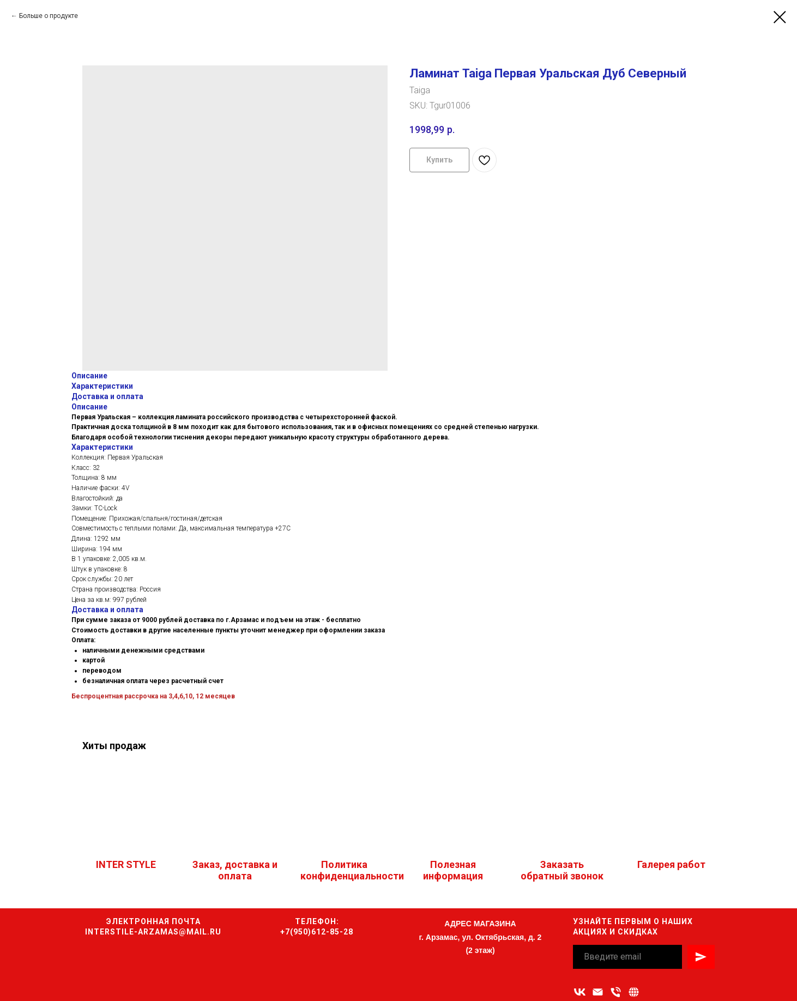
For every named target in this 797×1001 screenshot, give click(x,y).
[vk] (580, 992)
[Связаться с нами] (634, 992)
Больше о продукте (48, 16)
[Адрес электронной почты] (598, 992)
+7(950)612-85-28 (316, 931)
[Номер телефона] (616, 992)
